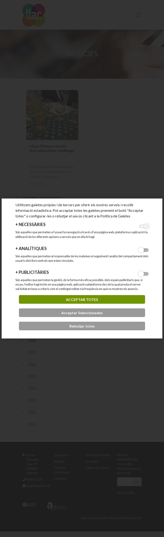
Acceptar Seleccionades (82, 312)
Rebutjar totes (82, 326)
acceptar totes (82, 299)
